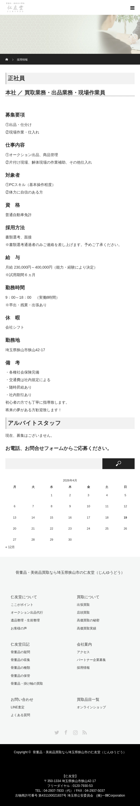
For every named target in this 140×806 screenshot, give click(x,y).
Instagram (75, 731)
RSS (84, 731)
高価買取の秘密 (88, 620)
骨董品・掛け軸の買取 (27, 683)
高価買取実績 (86, 628)
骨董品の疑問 (20, 652)
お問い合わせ (22, 699)
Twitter (56, 731)
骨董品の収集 (20, 660)
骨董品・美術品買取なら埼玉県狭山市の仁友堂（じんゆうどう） (70, 573)
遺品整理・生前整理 (25, 620)
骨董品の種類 (20, 668)
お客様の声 (19, 628)
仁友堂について (24, 597)
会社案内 (84, 644)
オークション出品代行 (27, 612)
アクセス (83, 652)
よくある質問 (20, 715)
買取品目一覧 (88, 699)
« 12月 (10, 547)
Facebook (65, 731)
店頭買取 (83, 612)
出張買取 (83, 605)
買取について (88, 597)
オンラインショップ (91, 707)
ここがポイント (22, 605)
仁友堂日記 (20, 644)
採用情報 (83, 668)
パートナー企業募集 (91, 660)
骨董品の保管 (20, 676)
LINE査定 (17, 707)
